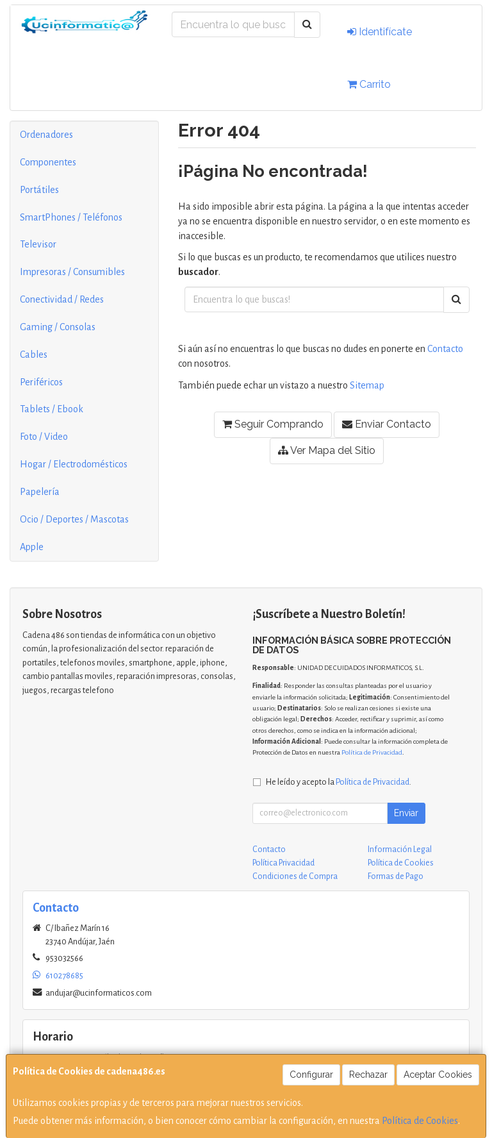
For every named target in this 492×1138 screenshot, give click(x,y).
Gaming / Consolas (57, 327)
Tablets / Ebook (51, 409)
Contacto (445, 349)
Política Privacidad (283, 862)
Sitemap (367, 385)
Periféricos (41, 382)
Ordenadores (46, 135)
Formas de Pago (395, 876)
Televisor (38, 244)
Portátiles (39, 190)
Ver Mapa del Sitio (326, 450)
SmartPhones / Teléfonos (71, 217)
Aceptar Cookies (438, 1074)
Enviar (406, 813)
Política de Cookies (420, 1121)
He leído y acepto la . (338, 782)
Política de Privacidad (371, 752)
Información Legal (400, 849)
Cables (33, 354)
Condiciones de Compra (295, 876)
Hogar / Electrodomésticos (73, 464)
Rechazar (368, 1074)
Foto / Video (44, 436)
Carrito (369, 84)
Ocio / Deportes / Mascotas (74, 519)
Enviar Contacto (386, 424)
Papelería (40, 492)
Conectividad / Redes (62, 299)
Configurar (311, 1074)
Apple (32, 547)
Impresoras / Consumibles (72, 272)
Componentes (48, 162)
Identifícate (379, 32)
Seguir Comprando (273, 424)
